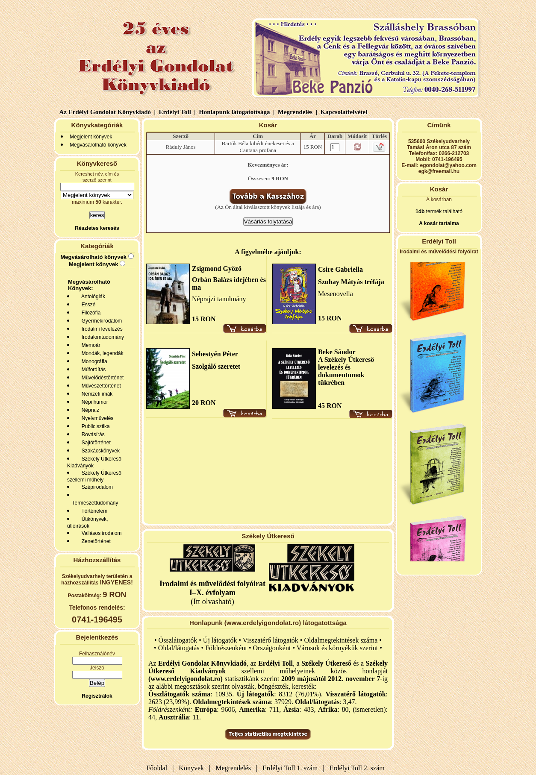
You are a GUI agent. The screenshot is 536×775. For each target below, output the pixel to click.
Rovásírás (92, 434)
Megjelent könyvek (91, 137)
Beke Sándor (337, 351)
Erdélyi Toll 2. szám (358, 768)
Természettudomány (93, 503)
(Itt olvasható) (212, 592)
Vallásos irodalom (100, 533)
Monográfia (93, 361)
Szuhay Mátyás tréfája (351, 281)
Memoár (89, 345)
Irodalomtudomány (101, 337)
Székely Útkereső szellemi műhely (94, 476)
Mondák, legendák (101, 353)
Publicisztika (94, 426)
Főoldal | (160, 768)
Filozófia (89, 313)
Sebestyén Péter (215, 354)
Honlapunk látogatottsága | (235, 112)
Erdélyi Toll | (176, 112)
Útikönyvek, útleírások (87, 522)
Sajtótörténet (95, 443)
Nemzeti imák (95, 394)
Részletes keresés (97, 228)
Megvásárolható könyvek (98, 145)
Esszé (87, 305)
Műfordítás (92, 370)
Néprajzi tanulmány (219, 298)
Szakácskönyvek (99, 451)
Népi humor (93, 402)
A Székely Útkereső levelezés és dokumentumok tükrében (346, 371)
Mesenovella (335, 293)
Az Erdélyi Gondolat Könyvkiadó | (107, 112)
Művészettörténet (100, 386)
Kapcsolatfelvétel (345, 112)
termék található (443, 211)
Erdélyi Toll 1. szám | (291, 768)
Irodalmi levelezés (101, 329)
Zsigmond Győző (216, 268)
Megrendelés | (296, 112)
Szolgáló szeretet (216, 366)
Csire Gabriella (340, 269)
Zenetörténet (95, 541)
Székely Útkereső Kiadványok (94, 462)
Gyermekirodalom (100, 321)
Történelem (93, 511)
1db (419, 211)
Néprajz (89, 410)
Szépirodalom (96, 487)
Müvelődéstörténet (101, 378)
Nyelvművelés (96, 418)
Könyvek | (192, 768)
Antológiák (92, 296)
